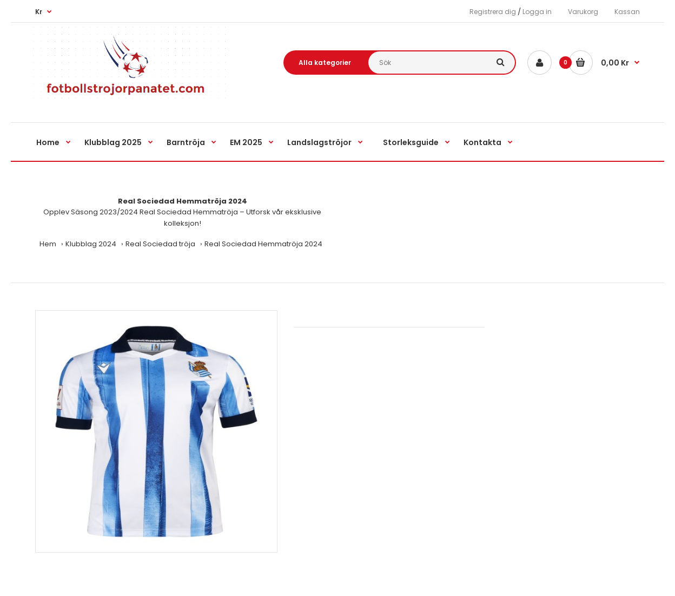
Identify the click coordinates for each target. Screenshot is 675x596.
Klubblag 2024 (90, 244)
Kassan (627, 11)
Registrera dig (492, 11)
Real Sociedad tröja (160, 244)
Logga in (537, 11)
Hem (47, 244)
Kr (38, 11)
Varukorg (583, 11)
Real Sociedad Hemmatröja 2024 (263, 244)
